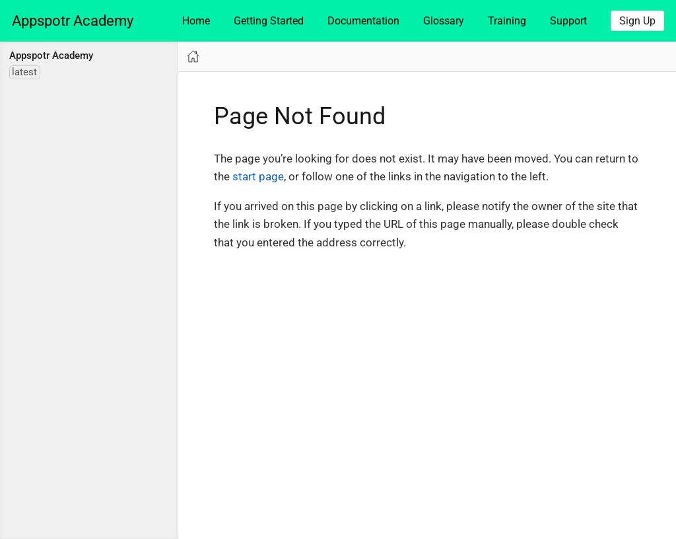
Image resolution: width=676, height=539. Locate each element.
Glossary (443, 21)
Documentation (363, 21)
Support (568, 21)
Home (196, 21)
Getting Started (269, 21)
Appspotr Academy (72, 21)
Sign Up (637, 21)
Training (507, 21)
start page (258, 176)
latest (24, 72)
